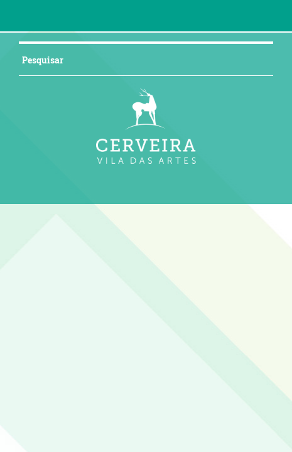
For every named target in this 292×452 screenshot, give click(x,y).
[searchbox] (138, 59)
